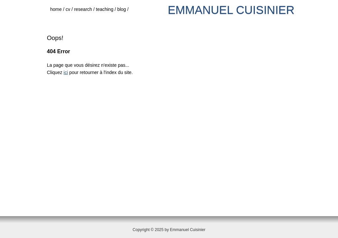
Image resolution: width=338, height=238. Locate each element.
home (58, 9)
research (85, 9)
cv (70, 9)
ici (66, 72)
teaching (107, 9)
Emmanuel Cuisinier (231, 9)
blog (123, 9)
